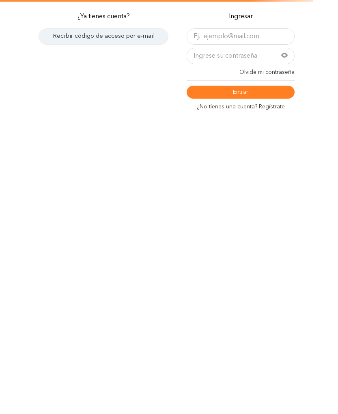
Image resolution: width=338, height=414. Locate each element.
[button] (284, 56)
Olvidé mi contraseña (267, 72)
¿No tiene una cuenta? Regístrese (241, 107)
